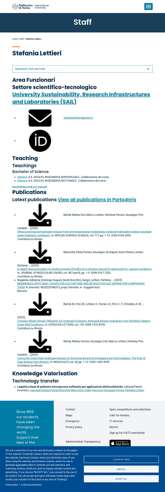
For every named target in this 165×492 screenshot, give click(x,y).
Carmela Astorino (40, 390)
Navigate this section (82, 69)
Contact (70, 409)
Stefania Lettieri (134, 390)
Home (15, 39)
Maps (69, 415)
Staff (22, 39)
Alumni (113, 427)
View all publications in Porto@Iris (97, 199)
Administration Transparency (83, 441)
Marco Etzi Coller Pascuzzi (87, 390)
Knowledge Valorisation (44, 373)
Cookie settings (121, 459)
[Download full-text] (40, 214)
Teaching (25, 158)
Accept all (121, 479)
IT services (116, 421)
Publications (29, 192)
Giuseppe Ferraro (114, 390)
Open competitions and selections (130, 409)
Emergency (72, 421)
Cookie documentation (31, 484)
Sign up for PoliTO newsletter (127, 432)
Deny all (121, 469)
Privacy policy (11, 484)
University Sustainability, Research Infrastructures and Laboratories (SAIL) (81, 98)
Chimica (22, 177)
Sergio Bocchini (60, 390)
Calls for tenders (119, 415)
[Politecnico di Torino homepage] (30, 6)
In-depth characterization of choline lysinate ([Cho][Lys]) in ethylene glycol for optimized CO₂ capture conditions (84, 269)
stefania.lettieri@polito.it (78, 117)
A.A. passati (29, 186)
